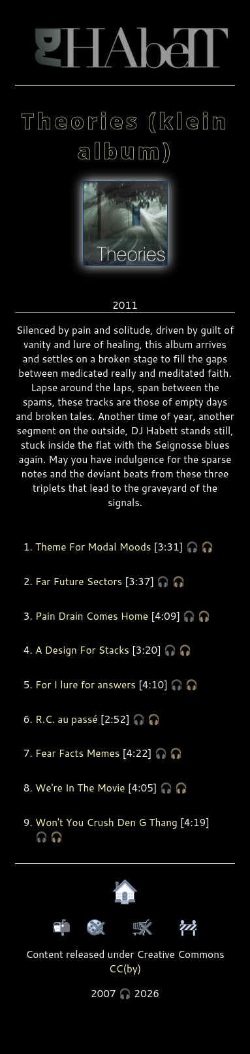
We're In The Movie (80, 787)
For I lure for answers (85, 684)
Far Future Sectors (78, 581)
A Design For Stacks (82, 650)
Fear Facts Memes (77, 753)
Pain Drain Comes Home (91, 616)
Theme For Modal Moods (93, 546)
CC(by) (125, 968)
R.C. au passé (66, 719)
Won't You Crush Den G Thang (106, 822)
